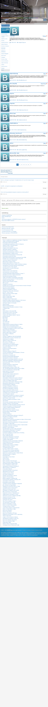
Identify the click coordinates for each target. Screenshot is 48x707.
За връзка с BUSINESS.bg (7, 213)
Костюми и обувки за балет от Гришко (10, 446)
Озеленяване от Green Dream (9, 454)
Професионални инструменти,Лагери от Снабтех (13, 322)
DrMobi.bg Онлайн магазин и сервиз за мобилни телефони (15, 262)
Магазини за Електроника (3, 49)
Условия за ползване (26, 528)
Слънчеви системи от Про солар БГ (10, 264)
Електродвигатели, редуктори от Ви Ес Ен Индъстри (13, 242)
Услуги (3, 216)
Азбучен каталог (20, 16)
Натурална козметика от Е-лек (9, 495)
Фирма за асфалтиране (7, 295)
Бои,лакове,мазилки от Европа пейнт (10, 461)
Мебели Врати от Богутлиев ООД (9, 309)
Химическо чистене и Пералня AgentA (10, 342)
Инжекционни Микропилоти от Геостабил (11, 381)
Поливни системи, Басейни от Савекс (10, 248)
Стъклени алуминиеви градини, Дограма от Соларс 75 (13, 271)
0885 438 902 (13, 88)
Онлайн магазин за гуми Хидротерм (10, 268)
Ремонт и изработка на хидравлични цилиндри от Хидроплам (15, 238)
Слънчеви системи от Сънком (8, 504)
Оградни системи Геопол (8, 441)
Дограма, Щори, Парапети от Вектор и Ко (11, 260)
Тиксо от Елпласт (6, 457)
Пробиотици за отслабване (8, 337)
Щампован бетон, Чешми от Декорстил (11, 372)
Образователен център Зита (8, 469)
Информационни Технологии (5, 27)
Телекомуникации (4, 64)
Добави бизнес (26, 16)
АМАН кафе (5, 318)
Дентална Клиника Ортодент (8, 284)
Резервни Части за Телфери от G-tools (10, 436)
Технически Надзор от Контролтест (10, 258)
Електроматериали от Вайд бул (9, 382)
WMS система (5, 281)
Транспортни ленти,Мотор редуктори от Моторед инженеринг (15, 420)
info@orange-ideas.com (22, 108)
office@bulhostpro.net (22, 88)
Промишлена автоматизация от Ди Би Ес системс (13, 250)
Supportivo (12, 91)
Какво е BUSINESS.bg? (6, 214)
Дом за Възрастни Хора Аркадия (9, 483)
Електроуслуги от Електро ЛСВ (9, 353)
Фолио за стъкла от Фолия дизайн (10, 503)
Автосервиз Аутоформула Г (8, 472)
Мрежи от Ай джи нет (7, 267)
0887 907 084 (13, 118)
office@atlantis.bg (22, 128)
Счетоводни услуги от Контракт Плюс (10, 390)
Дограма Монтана (6, 314)
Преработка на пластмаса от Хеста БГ (10, 385)
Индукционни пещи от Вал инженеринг (11, 288)
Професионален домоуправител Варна (10, 323)
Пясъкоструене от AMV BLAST (9, 341)
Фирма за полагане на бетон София (10, 291)
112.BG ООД (12, 34)
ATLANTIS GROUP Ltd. (14, 121)
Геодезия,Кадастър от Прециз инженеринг (11, 440)
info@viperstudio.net (22, 118)
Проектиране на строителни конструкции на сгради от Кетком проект (17, 417)
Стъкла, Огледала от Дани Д (8, 392)
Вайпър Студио (13, 111)
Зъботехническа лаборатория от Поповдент (11, 428)
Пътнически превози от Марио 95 (9, 349)
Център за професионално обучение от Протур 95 (13, 413)
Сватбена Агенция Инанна (8, 416)
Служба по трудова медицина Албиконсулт (11, 405)
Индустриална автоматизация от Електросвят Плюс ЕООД (14, 255)
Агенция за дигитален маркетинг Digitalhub (11, 299)
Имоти (4, 307)
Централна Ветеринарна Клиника (9, 274)
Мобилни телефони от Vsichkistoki (10, 329)
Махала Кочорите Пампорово (9, 327)
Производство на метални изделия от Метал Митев (13, 263)
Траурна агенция (6, 347)
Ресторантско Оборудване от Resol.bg (10, 386)
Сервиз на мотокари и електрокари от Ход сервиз (13, 275)
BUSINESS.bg (9, 528)
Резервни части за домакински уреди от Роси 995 (13, 256)
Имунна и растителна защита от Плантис (11, 408)
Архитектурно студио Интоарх (9, 396)
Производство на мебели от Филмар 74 (11, 464)
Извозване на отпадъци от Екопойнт (10, 414)
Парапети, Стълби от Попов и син (9, 338)
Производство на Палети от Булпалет (10, 355)
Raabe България (6, 302)
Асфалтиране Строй (7, 293)
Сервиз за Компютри (4, 60)
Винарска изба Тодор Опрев (8, 278)
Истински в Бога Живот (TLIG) (8, 225)
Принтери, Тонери (4, 57)
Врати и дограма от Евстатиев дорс (10, 458)
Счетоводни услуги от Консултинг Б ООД (11, 523)
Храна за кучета (6, 321)
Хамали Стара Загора (7, 513)
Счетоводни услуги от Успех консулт (10, 485)
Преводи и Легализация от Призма (10, 473)
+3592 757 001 (13, 128)
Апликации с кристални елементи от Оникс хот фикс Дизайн (15, 422)
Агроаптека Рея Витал (7, 412)
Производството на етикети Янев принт (11, 266)
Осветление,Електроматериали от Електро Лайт (12, 252)
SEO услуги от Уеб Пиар (7, 339)
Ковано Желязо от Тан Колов (8, 369)
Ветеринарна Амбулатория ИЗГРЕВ (10, 240)
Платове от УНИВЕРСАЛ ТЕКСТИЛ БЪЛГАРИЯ (12, 334)
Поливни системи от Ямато (8, 471)
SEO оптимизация (4, 32)
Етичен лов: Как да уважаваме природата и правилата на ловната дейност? (15, 190)
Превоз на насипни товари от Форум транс (11, 460)
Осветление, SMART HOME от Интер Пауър (11, 359)
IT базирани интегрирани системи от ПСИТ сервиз (13, 326)
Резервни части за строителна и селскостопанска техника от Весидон (17, 283)
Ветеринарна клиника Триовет (9, 480)
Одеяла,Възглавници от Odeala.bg (9, 247)
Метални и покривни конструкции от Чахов (11, 397)
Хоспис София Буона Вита (8, 433)
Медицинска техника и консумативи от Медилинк (13, 438)
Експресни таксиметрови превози (9, 346)
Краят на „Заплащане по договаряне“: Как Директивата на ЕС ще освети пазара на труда (17, 178)
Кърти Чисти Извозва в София (9, 519)
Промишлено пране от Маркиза (9, 452)
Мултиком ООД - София (14, 151)
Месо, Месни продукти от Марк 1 (9, 499)
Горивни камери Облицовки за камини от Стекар (12, 305)
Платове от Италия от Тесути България (10, 401)
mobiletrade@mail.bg (22, 138)
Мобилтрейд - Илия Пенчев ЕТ (16, 131)
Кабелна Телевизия (4, 42)
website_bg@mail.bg (22, 148)
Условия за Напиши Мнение (36, 528)
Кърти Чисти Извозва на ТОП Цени (10, 511)
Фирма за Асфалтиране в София (9, 507)
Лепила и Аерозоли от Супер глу (9, 311)
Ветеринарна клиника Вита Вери (9, 254)
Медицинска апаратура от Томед (9, 363)
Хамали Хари (5, 333)
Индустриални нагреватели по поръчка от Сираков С (13, 393)
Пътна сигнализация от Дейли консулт (10, 388)
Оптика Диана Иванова (7, 467)
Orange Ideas (12, 101)
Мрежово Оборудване (4, 51)
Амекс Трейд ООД (13, 82)
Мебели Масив (6, 456)
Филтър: (3, 23)
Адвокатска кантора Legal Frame (9, 487)
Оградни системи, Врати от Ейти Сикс (10, 246)
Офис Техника (3, 53)
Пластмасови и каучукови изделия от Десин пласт (13, 400)
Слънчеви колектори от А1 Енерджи (9, 229)
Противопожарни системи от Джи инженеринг (12, 426)
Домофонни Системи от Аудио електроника (12, 272)
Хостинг (2, 68)
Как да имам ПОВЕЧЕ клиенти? (8, 218)
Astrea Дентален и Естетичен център (10, 270)
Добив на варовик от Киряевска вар (10, 476)
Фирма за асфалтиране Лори (8, 374)
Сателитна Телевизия (4, 59)
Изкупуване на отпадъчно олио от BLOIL (11, 488)
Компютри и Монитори (5, 44)
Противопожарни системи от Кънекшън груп (12, 335)
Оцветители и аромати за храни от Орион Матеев (13, 450)
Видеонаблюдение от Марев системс (10, 251)
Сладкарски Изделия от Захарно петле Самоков (12, 394)
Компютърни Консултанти (3, 47)
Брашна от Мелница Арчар (8, 475)
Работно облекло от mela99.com (9, 465)
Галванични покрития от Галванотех (10, 418)
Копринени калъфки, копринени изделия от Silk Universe (14, 298)
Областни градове (9, 23)
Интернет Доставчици (4, 40)
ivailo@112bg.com (21, 40)
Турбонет (11, 141)
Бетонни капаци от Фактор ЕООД (9, 409)
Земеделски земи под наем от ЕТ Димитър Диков (13, 277)
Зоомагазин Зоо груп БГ (7, 497)
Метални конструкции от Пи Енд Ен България (12, 404)
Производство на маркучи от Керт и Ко (10, 516)
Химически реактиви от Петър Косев (10, 468)
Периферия (3, 55)
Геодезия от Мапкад (7, 345)
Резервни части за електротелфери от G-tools (12, 325)
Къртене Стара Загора (7, 509)
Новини (34, 16)
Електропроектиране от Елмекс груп (10, 429)
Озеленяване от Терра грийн (8, 421)
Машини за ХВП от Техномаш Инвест (10, 243)
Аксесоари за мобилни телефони (5, 35)
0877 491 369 (13, 148)
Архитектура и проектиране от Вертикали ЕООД (12, 380)
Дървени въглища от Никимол (9, 444)
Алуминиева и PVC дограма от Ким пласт (11, 449)
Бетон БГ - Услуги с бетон (8, 290)
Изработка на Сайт (4, 36)
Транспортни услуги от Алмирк (9, 406)
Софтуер (2, 62)
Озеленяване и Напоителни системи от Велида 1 (13, 376)
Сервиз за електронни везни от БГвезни (11, 239)
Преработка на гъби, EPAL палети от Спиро (11, 484)
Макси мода (5, 317)
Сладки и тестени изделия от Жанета (10, 515)
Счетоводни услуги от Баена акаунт (10, 297)
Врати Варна (5, 315)
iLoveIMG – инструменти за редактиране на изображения (11, 184)
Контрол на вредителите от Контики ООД (11, 367)
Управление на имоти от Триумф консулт (11, 491)
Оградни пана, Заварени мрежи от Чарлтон (11, 313)
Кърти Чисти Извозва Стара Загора (10, 517)
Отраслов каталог (6, 16)
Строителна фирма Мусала (8, 370)
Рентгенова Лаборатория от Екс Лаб (10, 343)
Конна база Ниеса (6, 453)
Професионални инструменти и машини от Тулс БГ (13, 389)
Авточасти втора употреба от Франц (10, 279)
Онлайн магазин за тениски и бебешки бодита (12, 377)
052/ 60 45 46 (13, 78)
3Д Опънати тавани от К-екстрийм (9, 301)
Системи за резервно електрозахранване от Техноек (13, 350)
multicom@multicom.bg (22, 157)
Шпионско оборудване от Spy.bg (9, 501)
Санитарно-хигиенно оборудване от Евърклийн (12, 481)
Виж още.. (45, 180)
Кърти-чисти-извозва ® (7, 508)
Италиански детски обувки (8, 244)
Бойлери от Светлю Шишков (8, 425)
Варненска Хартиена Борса (8, 303)
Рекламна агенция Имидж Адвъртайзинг (11, 354)
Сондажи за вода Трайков (8, 437)
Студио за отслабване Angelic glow (10, 378)
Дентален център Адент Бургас (9, 373)
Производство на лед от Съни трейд (10, 310)
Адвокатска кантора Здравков (9, 286)
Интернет (2, 38)
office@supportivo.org (22, 98)
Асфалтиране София (7, 520)
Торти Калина (5, 398)
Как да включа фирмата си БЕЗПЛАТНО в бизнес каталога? (14, 217)
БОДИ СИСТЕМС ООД (14, 72)
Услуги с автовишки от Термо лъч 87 (10, 462)
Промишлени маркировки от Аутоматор (11, 434)
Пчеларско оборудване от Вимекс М (10, 384)
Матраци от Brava (6, 410)
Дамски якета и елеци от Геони (9, 259)
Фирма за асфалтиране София (9, 294)
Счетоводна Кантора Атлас (8, 445)
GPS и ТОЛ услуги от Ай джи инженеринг (11, 448)
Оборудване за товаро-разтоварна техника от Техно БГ (14, 402)
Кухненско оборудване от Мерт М (10, 287)
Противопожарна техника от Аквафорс (10, 442)
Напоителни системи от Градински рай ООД (11, 493)
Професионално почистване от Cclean (10, 492)
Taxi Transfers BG (6, 319)
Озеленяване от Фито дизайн (9, 479)
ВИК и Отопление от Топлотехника (10, 489)
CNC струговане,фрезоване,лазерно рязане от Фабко (13, 366)
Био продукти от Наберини (8, 331)
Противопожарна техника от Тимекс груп (11, 365)
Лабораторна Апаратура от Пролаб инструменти (12, 358)
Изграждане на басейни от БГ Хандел (10, 424)
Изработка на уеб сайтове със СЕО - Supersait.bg (12, 512)
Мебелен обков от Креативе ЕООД (10, 521)
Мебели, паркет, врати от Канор (9, 330)
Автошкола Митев (6, 361)
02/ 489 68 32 (13, 98)
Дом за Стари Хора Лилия (8, 432)
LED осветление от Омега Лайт (9, 500)
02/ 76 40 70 (13, 138)
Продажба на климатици (8, 282)
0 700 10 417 (13, 40)
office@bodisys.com (22, 78)
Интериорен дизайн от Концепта (9, 496)
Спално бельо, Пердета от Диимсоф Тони (11, 505)
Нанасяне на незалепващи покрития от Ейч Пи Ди (13, 357)
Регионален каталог (13, 16)
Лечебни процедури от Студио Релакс (10, 362)
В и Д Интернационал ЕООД (7, 228)
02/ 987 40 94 (13, 108)
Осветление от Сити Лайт (8, 351)
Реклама (30, 16)
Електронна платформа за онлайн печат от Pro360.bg (13, 430)
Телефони (2, 66)
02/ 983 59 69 (13, 157)
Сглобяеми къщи (6, 306)
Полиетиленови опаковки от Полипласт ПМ (11, 477)
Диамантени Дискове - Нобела (8, 226)
